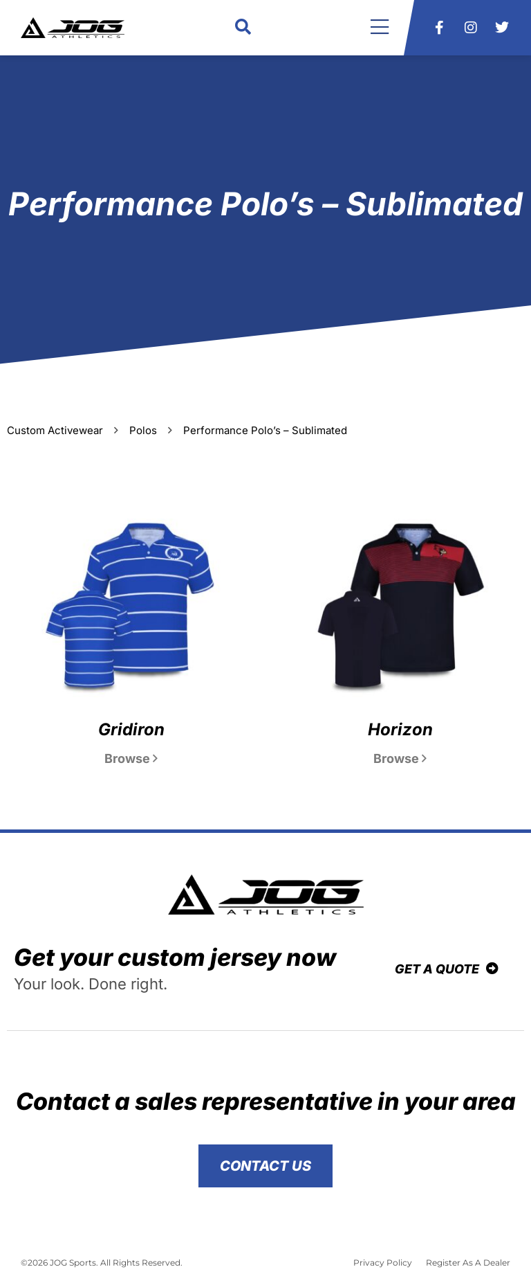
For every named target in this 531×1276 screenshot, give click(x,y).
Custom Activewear (55, 430)
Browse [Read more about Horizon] (400, 758)
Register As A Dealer (468, 1262)
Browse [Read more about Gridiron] (131, 758)
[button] (243, 28)
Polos (143, 430)
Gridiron (131, 729)
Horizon (400, 729)
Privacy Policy (382, 1262)
